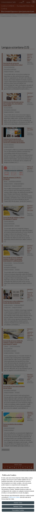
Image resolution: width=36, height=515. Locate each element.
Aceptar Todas (18, 502)
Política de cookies (14, 497)
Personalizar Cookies (18, 510)
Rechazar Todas (18, 506)
